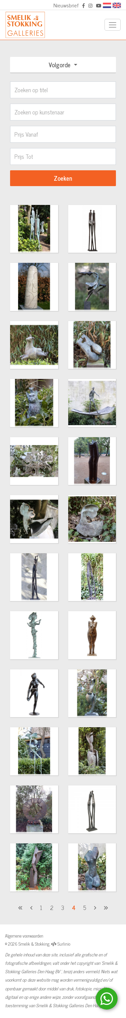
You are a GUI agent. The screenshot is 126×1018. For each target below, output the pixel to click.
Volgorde (60, 65)
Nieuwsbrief (66, 5)
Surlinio (63, 943)
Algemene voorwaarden (24, 935)
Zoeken (63, 178)
